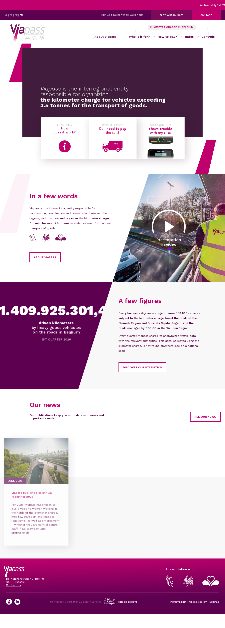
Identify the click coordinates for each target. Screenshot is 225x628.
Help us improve (127, 604)
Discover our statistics (123, 369)
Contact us (13, 587)
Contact (206, 15)
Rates (189, 38)
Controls (208, 38)
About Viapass (104, 38)
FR (11, 15)
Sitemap (214, 604)
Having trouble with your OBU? (122, 15)
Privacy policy (178, 604)
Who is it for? (139, 38)
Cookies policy (198, 604)
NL (6, 15)
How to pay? (167, 38)
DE (16, 15)
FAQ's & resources (172, 15)
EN (21, 15)
